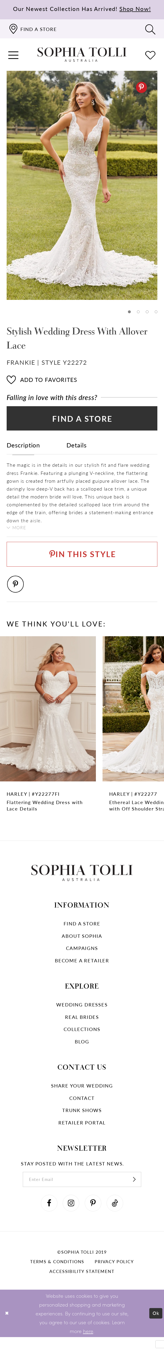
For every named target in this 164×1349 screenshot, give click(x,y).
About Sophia (82, 944)
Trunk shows (82, 1118)
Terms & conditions (57, 1273)
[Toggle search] (150, 29)
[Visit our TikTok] (117, 1214)
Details (76, 448)
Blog (82, 1050)
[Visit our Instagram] (70, 1214)
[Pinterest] (141, 87)
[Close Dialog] (7, 1325)
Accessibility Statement (81, 1283)
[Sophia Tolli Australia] (82, 54)
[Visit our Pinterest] (94, 1214)
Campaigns (82, 956)
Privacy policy (114, 1273)
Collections (82, 1037)
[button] (13, 55)
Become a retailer (82, 969)
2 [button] (137, 311)
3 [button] (146, 311)
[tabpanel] (82, 185)
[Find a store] (32, 28)
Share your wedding (82, 1094)
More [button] (20, 531)
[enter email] (82, 1189)
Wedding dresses (82, 1013)
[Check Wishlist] (150, 55)
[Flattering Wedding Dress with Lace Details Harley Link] (48, 737)
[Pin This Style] (82, 560)
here (88, 1342)
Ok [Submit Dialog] (155, 1325)
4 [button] (155, 311)
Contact (82, 1106)
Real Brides (82, 1025)
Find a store (82, 932)
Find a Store (82, 420)
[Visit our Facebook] (46, 1214)
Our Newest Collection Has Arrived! (82, 9)
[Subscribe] (139, 1189)
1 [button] (128, 311)
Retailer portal (82, 1131)
